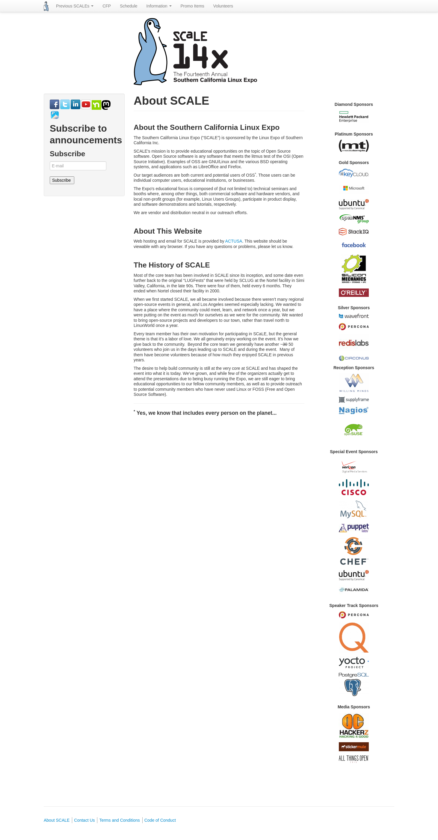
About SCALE (57, 820)
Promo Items (192, 6)
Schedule (128, 6)
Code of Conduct (160, 820)
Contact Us (84, 820)
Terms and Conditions (119, 820)
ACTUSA (233, 241)
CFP (106, 6)
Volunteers (223, 6)
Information (159, 6)
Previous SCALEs (74, 6)
